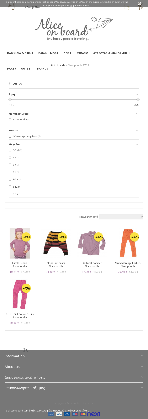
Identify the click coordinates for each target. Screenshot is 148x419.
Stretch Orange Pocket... (128, 263)
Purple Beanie (19, 263)
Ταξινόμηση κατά (89, 216)
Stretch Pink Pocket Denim (20, 314)
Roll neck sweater (92, 263)
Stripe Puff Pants (56, 263)
